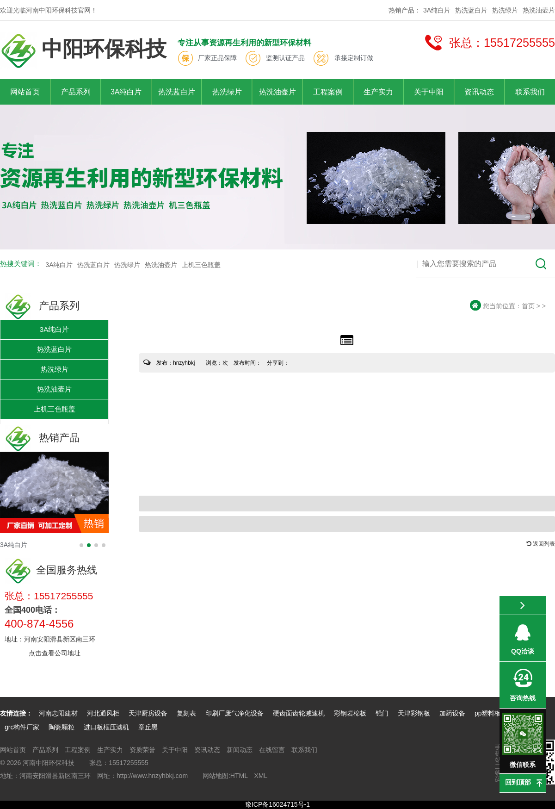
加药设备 (452, 713)
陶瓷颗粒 (61, 727)
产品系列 (76, 92)
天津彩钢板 (414, 713)
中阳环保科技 (83, 50)
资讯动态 (479, 92)
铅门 (382, 713)
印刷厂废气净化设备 (234, 713)
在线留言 (272, 749)
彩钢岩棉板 (350, 713)
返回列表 (541, 544)
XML (260, 775)
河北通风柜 (103, 713)
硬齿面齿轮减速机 (299, 713)
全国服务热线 (51, 570)
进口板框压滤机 (106, 727)
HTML (239, 775)
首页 (528, 306)
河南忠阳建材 (58, 713)
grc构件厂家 (22, 727)
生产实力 (378, 92)
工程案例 (328, 92)
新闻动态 (240, 749)
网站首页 (25, 92)
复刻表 (186, 713)
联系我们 (530, 92)
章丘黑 (148, 727)
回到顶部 (518, 782)
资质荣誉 (142, 749)
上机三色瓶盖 (201, 264)
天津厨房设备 (148, 713)
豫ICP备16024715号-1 (277, 804)
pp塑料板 (489, 713)
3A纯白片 (436, 10)
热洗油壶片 (539, 10)
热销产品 (42, 437)
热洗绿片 (505, 10)
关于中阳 (429, 92)
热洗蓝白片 (471, 10)
